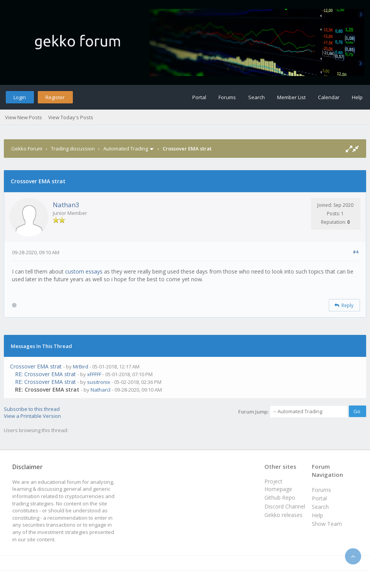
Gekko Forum (26, 148)
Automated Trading (125, 148)
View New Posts (23, 117)
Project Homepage (278, 485)
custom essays (84, 271)
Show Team (327, 523)
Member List (291, 97)
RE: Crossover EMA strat (45, 374)
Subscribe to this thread (32, 408)
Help (357, 97)
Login (19, 97)
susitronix (98, 381)
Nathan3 (66, 204)
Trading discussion (73, 148)
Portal (199, 97)
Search (256, 97)
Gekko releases (283, 515)
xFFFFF (94, 374)
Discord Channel (284, 506)
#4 (355, 252)
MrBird (80, 366)
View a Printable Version (32, 415)
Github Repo (279, 497)
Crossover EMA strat (36, 366)
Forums (227, 97)
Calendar (329, 97)
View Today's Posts (70, 117)
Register (55, 97)
